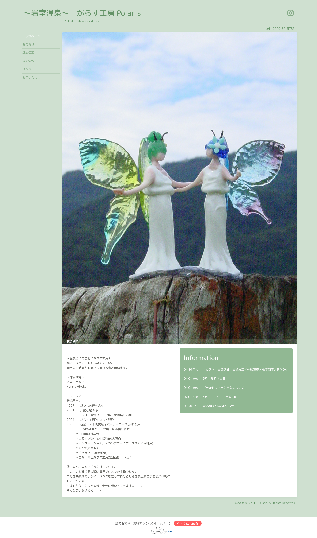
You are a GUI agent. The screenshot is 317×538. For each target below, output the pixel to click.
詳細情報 (28, 61)
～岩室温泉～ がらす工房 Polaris (82, 13)
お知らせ (28, 44)
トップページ (31, 36)
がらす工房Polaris (256, 503)
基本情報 (28, 53)
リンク (26, 69)
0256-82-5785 (284, 29)
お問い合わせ (31, 77)
